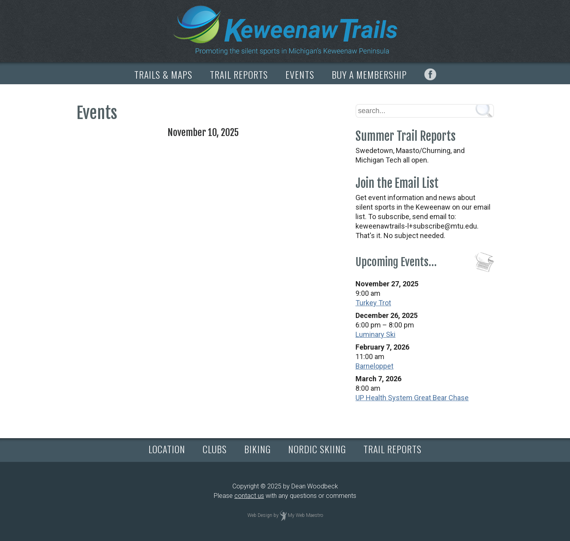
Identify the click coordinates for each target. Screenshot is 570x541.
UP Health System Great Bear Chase (412, 397)
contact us (249, 495)
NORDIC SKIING (317, 449)
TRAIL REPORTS (239, 74)
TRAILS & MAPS (163, 74)
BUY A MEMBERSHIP (369, 74)
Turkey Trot (373, 303)
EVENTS (299, 74)
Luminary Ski (375, 334)
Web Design (259, 515)
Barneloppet (374, 366)
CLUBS (215, 449)
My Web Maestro (305, 515)
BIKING (257, 449)
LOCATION (166, 449)
